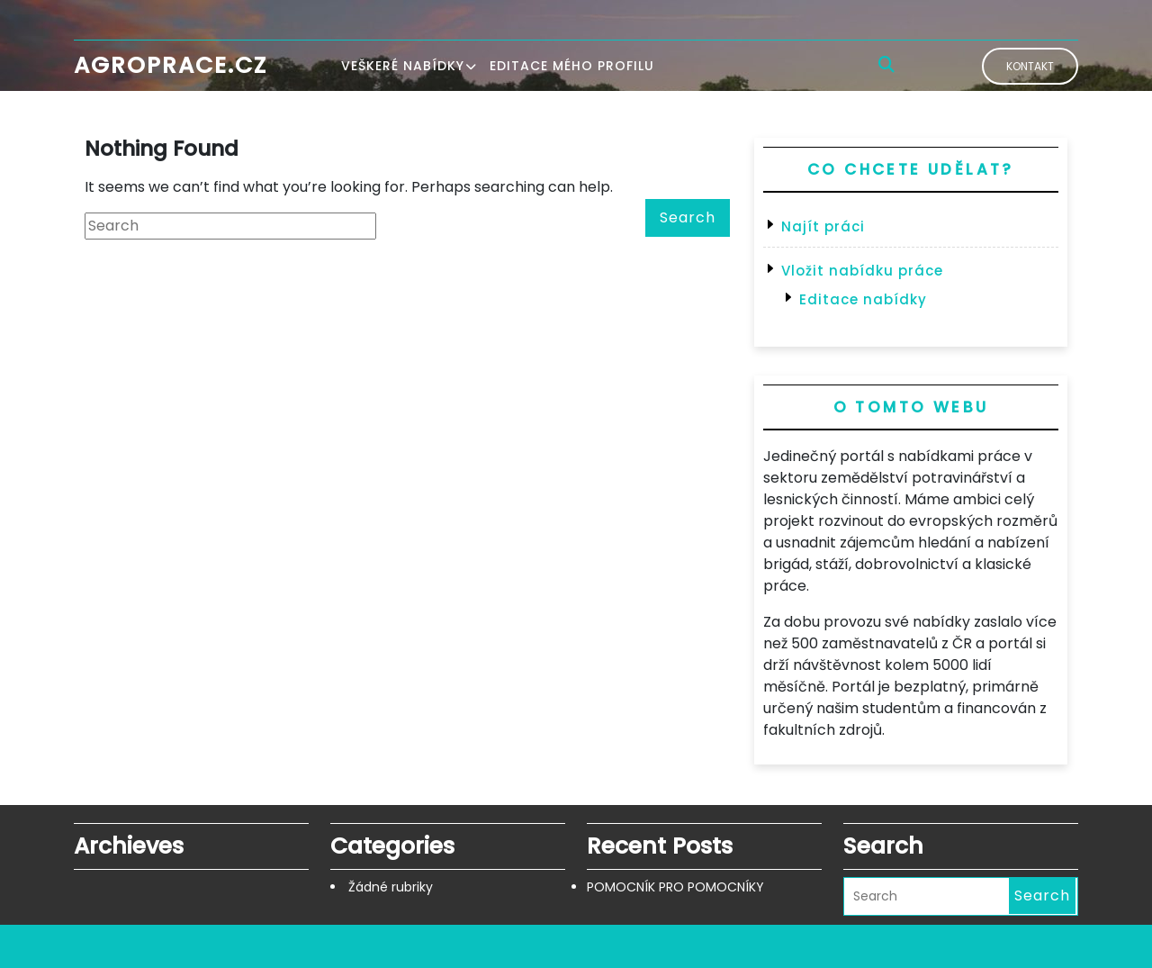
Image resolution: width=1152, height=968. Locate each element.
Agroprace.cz (170, 65)
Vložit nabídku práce (862, 270)
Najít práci (823, 226)
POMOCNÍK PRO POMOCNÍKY (675, 887)
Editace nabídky (863, 299)
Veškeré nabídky (402, 66)
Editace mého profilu (572, 66)
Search (688, 217)
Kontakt (1030, 66)
